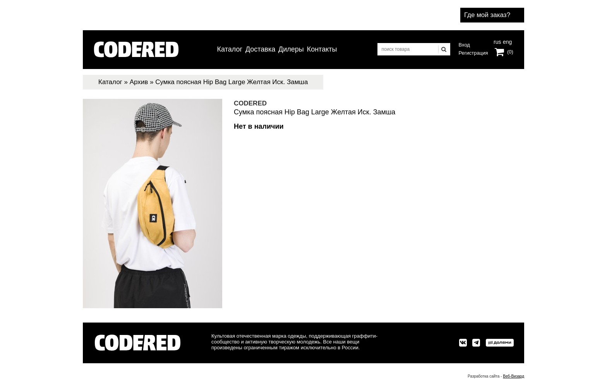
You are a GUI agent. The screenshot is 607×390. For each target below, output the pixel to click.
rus (497, 41)
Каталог (229, 49)
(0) (510, 52)
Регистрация (473, 53)
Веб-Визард (513, 376)
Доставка (260, 49)
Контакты (322, 49)
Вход (464, 45)
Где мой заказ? (487, 15)
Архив (139, 82)
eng (507, 41)
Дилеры (291, 49)
